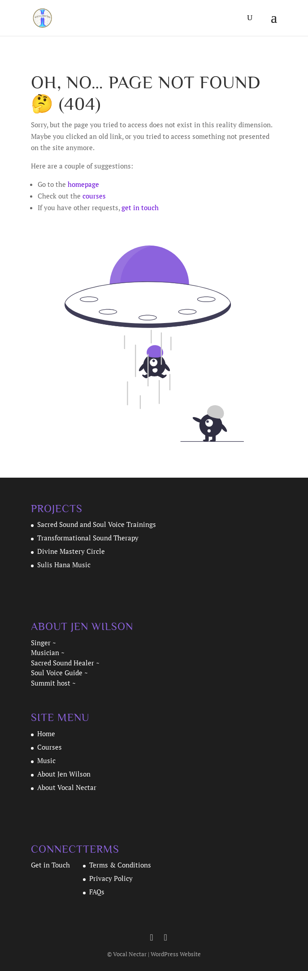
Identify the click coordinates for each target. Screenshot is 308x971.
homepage (83, 184)
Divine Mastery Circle (71, 551)
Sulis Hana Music (64, 564)
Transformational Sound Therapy (88, 537)
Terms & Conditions (120, 864)
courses (94, 195)
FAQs (96, 891)
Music (46, 760)
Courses (49, 746)
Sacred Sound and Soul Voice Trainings (96, 524)
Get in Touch (50, 864)
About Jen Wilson (64, 773)
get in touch (140, 207)
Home (46, 733)
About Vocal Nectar (66, 787)
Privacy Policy (111, 878)
